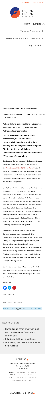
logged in (19, 309)
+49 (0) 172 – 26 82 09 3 (33, 2)
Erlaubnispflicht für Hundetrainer (20, 339)
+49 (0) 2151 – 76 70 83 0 (26, 377)
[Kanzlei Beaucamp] (22, 12)
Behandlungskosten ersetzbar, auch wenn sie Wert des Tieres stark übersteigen (22, 332)
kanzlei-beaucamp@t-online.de (22, 381)
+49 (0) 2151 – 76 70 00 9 (26, 372)
